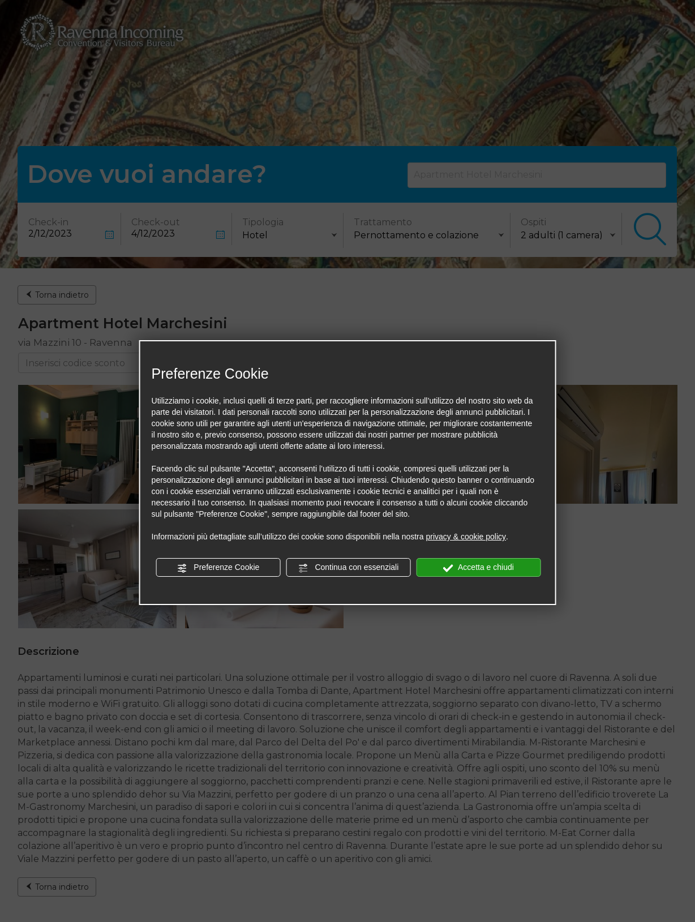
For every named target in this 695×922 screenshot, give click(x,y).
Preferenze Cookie (218, 568)
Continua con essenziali (348, 568)
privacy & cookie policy (466, 536)
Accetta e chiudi (478, 568)
